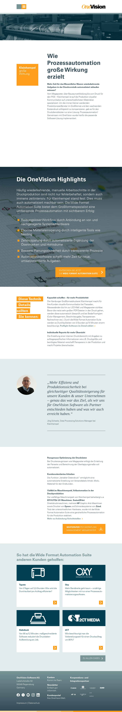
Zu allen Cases (91, 658)
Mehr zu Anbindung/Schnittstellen (64, 519)
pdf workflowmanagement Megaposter (81, 528)
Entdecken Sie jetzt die (78, 272)
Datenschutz (34, 703)
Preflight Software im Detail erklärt (76, 326)
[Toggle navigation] (21, 6)
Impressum (22, 703)
